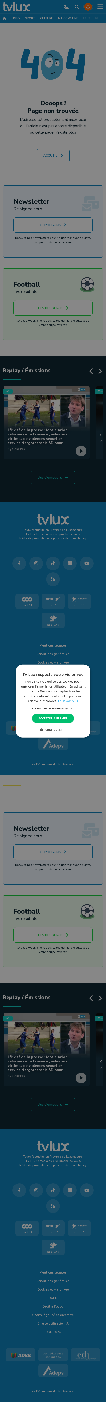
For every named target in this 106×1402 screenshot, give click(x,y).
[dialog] (53, 700)
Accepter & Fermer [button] (53, 718)
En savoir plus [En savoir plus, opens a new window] (68, 701)
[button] (53, 708)
